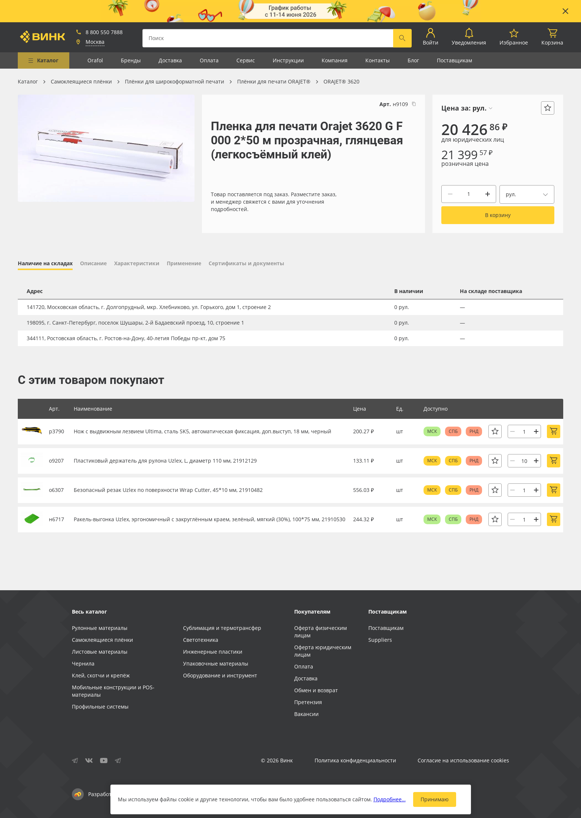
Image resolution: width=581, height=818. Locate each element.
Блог (413, 60)
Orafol (95, 60)
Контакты (377, 60)
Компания (335, 60)
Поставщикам (454, 60)
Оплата (209, 60)
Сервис (245, 60)
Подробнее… (390, 799)
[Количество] (468, 194)
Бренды (131, 60)
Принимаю (435, 799)
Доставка (170, 60)
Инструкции (288, 60)
